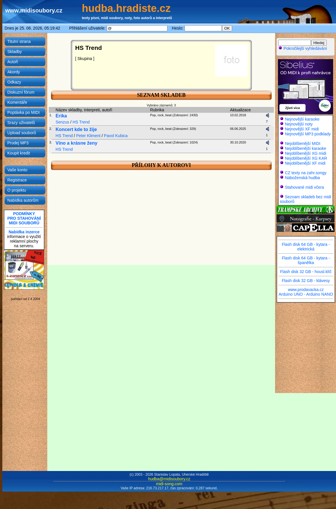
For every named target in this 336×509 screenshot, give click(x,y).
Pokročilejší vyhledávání (302, 48)
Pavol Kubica (116, 135)
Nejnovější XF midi (302, 129)
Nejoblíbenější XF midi (305, 163)
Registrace (17, 180)
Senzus (62, 122)
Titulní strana (18, 41)
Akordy (13, 72)
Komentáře (17, 102)
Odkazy (14, 82)
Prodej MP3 (17, 143)
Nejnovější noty (299, 124)
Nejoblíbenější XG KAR (306, 158)
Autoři (12, 61)
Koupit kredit (18, 153)
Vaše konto (17, 170)
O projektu (16, 190)
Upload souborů (21, 132)
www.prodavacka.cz (306, 289)
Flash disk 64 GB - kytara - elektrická (306, 246)
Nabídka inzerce (24, 232)
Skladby (14, 51)
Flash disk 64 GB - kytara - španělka (306, 260)
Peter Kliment (88, 135)
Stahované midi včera (304, 187)
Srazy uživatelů (21, 122)
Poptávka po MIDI (23, 112)
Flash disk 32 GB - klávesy (306, 280)
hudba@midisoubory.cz (169, 479)
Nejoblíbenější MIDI (302, 143)
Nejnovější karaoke (302, 119)
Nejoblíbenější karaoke (305, 148)
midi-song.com (169, 483)
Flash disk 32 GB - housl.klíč (305, 271)
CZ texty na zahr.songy (305, 172)
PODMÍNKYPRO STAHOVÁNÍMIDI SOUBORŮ (24, 218)
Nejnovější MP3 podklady (308, 134)
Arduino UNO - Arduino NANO (306, 294)
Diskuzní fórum (20, 92)
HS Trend (81, 122)
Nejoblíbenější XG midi (305, 153)
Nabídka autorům (22, 200)
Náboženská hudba (302, 177)
